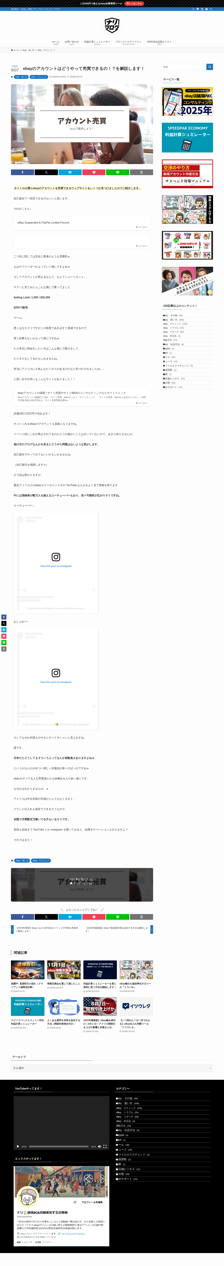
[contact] (206, 9)
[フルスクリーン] (105, 1146)
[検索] (211, 9)
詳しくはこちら (134, 3)
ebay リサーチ (177, 343)
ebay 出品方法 (176, 363)
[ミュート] (99, 1146)
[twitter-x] (193, 9)
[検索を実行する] (209, 67)
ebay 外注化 (176, 350)
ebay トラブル (177, 337)
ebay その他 (176, 316)
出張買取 (173, 405)
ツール (172, 384)
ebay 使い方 (21, 77)
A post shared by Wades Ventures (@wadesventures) (56, 608)
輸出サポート (176, 433)
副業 (170, 412)
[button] (22, 172)
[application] (61, 1123)
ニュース (173, 391)
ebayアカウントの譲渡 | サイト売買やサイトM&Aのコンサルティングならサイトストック (72, 392)
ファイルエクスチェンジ (181, 398)
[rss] (202, 9)
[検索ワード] (187, 67)
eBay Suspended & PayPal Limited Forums (43, 222)
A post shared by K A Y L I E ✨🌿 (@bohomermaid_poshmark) (56, 724)
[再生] (18, 1146)
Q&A (170, 377)
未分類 (172, 426)
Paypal (172, 370)
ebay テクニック (38, 77)
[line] (198, 9)
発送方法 (174, 356)
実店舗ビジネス (177, 419)
